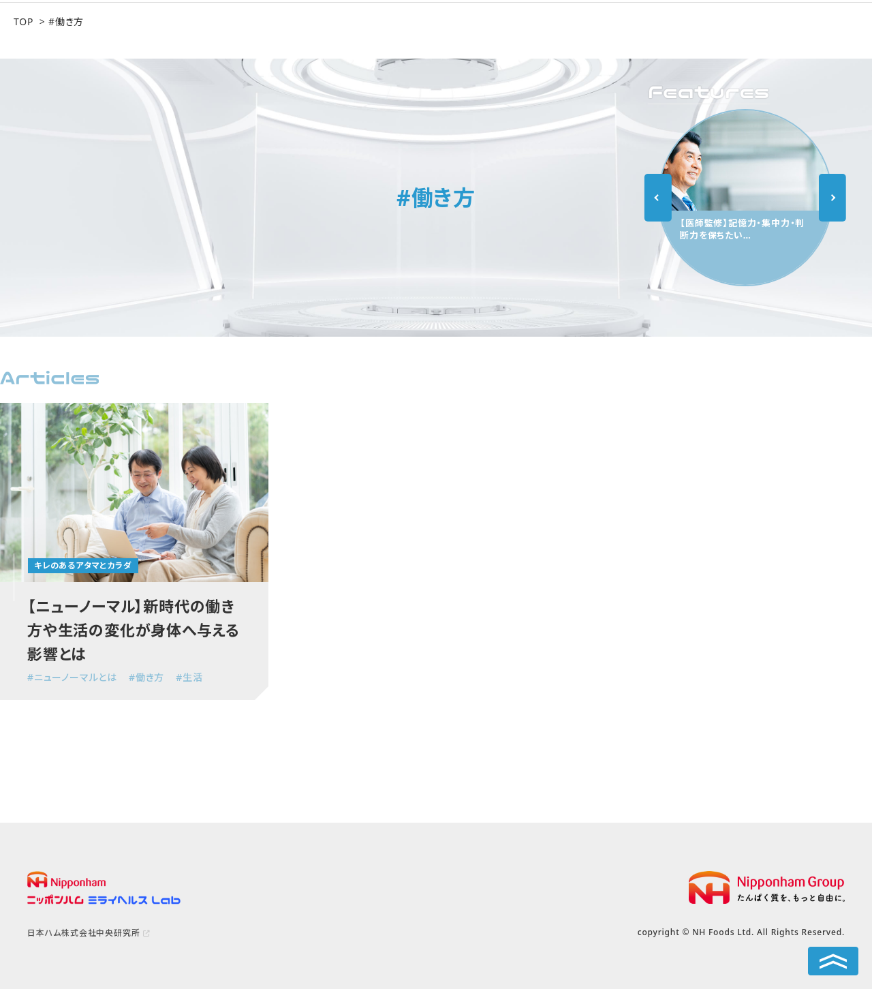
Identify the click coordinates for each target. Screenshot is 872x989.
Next (832, 198)
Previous (658, 198)
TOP (23, 21)
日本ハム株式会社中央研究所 (83, 933)
